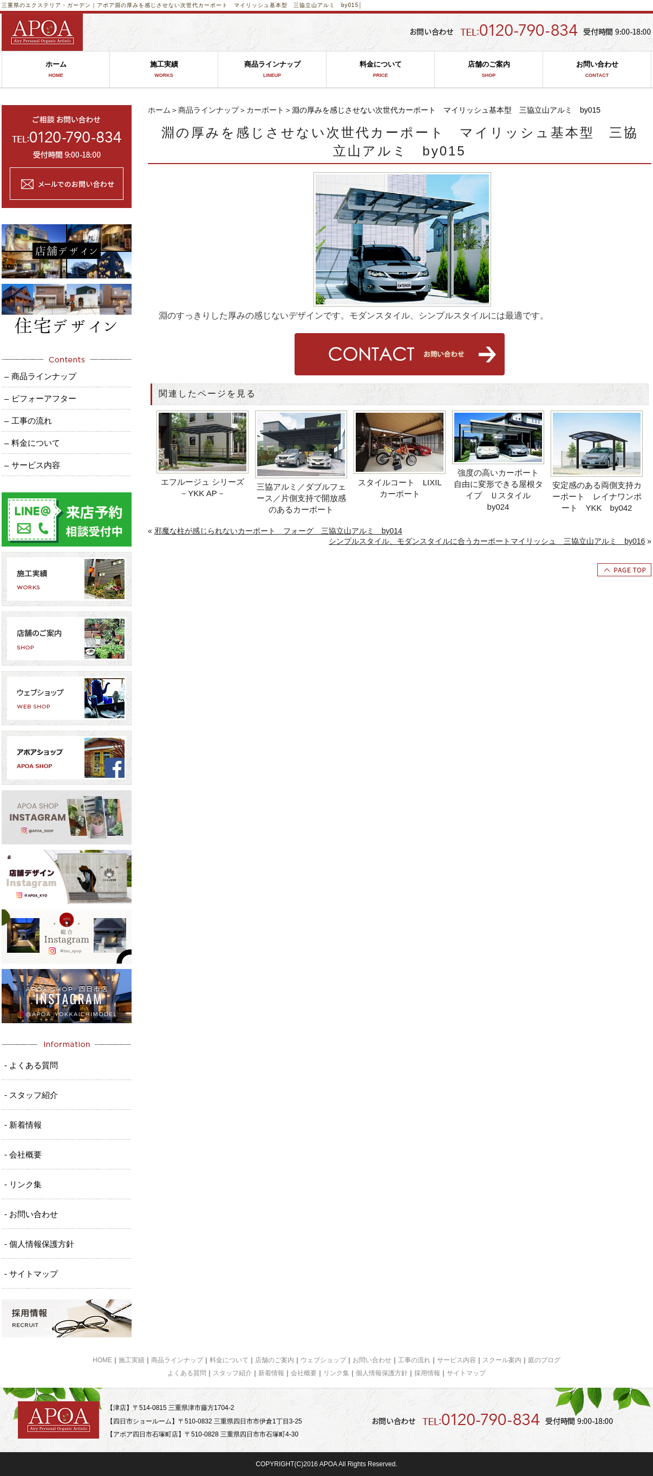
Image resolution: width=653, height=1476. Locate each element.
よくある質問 (186, 1373)
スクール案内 (501, 1360)
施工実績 (164, 69)
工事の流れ (414, 1360)
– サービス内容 (32, 465)
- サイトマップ (31, 1273)
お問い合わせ (597, 69)
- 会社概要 (23, 1154)
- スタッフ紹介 (31, 1095)
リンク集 (336, 1373)
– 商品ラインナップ (40, 376)
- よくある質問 (31, 1065)
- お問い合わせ (31, 1214)
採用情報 (427, 1373)
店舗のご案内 (489, 69)
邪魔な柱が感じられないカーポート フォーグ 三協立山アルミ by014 (278, 530)
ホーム (55, 69)
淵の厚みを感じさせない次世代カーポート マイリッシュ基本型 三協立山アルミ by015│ (239, 5)
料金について (380, 69)
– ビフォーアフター (40, 398)
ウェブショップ (323, 1360)
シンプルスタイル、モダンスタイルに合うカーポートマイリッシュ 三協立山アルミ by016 (487, 541)
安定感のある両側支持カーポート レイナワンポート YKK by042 (597, 496)
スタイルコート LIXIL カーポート (402, 488)
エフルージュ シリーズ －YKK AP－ (205, 487)
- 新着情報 (23, 1124)
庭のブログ (544, 1360)
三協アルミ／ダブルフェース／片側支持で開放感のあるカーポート (301, 498)
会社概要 (304, 1373)
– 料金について (32, 442)
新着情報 (271, 1373)
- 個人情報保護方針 (39, 1244)
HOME (102, 1360)
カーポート (265, 110)
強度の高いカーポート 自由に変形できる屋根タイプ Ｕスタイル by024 (499, 489)
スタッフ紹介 (232, 1373)
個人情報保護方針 (382, 1373)
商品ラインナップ (272, 69)
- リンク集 (23, 1184)
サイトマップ (466, 1373)
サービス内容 (456, 1360)
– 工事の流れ (28, 420)
